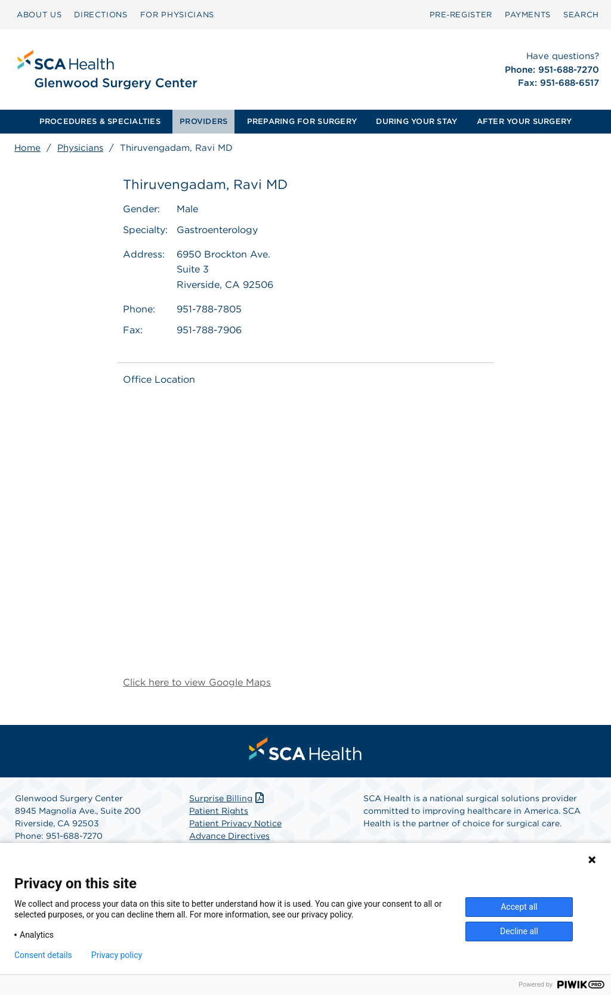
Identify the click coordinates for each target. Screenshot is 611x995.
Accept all (519, 907)
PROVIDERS (203, 121)
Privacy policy (116, 955)
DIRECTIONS (101, 14)
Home (27, 147)
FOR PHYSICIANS (177, 14)
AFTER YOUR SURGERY (524, 121)
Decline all (519, 931)
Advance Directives (229, 836)
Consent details (43, 955)
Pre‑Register (461, 14)
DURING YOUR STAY (416, 121)
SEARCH (581, 14)
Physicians (80, 147)
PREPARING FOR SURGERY (302, 121)
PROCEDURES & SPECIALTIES (100, 121)
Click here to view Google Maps (197, 682)
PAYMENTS (528, 14)
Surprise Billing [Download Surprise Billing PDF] (227, 798)
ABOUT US (39, 14)
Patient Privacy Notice (235, 823)
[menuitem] (39, 15)
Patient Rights (218, 811)
